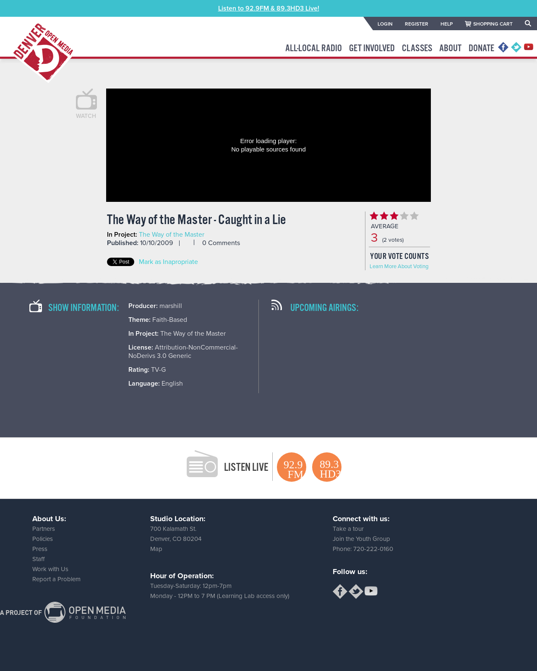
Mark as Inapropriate (168, 262)
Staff (38, 559)
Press (39, 549)
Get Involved (372, 48)
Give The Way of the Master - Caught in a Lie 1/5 (374, 215)
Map (156, 549)
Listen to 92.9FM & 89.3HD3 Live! (268, 8)
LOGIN (385, 24)
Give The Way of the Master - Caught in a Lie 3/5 (394, 215)
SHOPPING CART (493, 24)
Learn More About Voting (399, 266)
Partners (43, 529)
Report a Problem (56, 579)
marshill (170, 306)
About (450, 48)
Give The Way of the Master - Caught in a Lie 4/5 (404, 215)
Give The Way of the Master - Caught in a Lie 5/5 (414, 215)
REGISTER (416, 24)
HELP (447, 24)
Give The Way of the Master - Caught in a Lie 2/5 (384, 215)
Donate (481, 48)
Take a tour (348, 529)
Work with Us (50, 569)
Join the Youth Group (361, 539)
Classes (417, 48)
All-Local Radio (313, 48)
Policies (42, 539)
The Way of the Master (171, 234)
